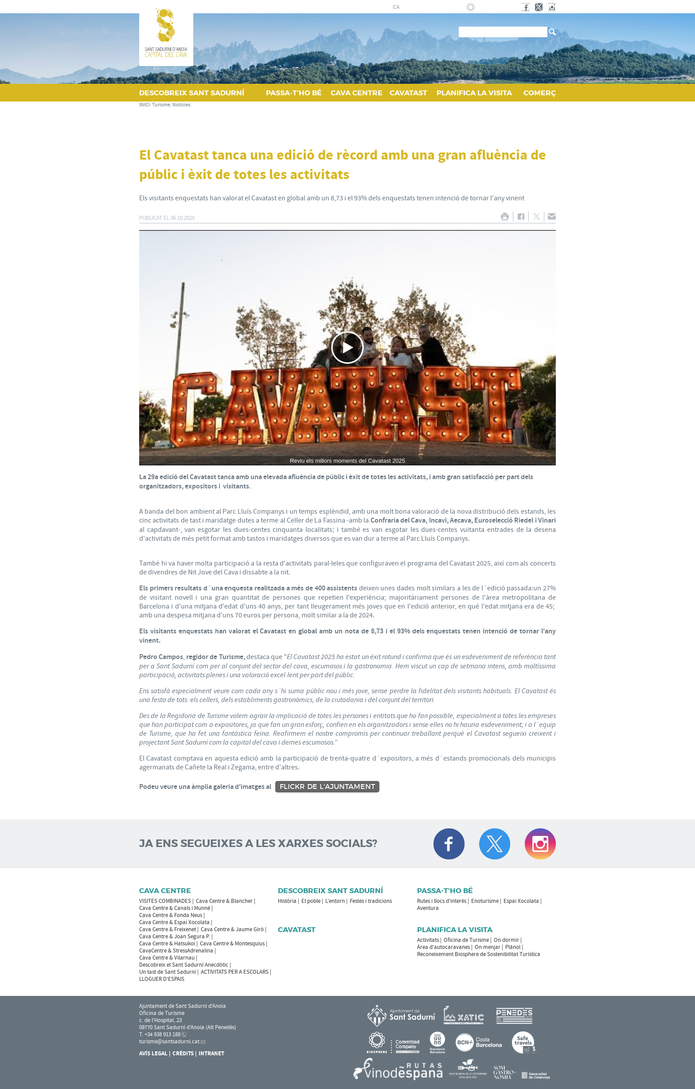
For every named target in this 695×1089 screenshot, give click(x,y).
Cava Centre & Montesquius (232, 943)
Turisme (161, 104)
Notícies (181, 104)
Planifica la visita (454, 929)
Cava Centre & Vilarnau (167, 957)
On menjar (487, 947)
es (406, 7)
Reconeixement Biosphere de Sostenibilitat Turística (478, 954)
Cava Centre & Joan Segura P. (174, 936)
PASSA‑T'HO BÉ (294, 93)
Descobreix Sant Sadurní (330, 890)
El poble (310, 901)
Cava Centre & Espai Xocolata (174, 922)
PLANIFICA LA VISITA (474, 93)
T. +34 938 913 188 (159, 1034)
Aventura (428, 908)
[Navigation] (347, 347)
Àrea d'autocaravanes (443, 947)
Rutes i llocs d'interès (441, 901)
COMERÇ (539, 93)
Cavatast (297, 929)
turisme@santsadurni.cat (169, 1041)
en (427, 7)
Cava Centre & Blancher (224, 901)
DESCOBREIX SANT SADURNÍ (191, 93)
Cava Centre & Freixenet (167, 929)
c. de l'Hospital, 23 (160, 1020)
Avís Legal (153, 1054)
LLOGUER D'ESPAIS (161, 979)
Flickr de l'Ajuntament (327, 786)
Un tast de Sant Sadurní (167, 972)
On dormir (506, 940)
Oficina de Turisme (466, 940)
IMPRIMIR (505, 216)
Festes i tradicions (371, 901)
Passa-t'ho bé (445, 890)
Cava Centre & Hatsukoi (167, 943)
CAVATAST (408, 93)
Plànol (512, 947)
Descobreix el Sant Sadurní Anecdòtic (183, 964)
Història (287, 901)
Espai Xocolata (521, 901)
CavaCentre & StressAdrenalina (176, 950)
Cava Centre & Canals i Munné (174, 908)
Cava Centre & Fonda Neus (170, 915)
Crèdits (183, 1054)
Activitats (428, 940)
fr (417, 7)
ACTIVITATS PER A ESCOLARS (235, 972)
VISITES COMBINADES (165, 901)
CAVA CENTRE (357, 93)
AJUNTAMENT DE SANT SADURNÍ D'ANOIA (321, 6)
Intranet (211, 1054)
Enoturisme (485, 901)
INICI (144, 104)
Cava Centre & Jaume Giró (232, 929)
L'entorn (335, 901)
